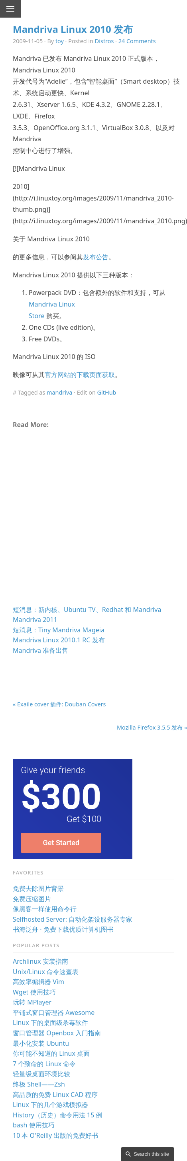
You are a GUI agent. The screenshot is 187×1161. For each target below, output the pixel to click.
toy (59, 41)
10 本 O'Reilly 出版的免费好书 (55, 1135)
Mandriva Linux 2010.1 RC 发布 (59, 640)
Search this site (151, 1154)
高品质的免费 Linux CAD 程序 (55, 1094)
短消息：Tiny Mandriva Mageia (58, 630)
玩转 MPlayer (32, 1002)
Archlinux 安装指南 (40, 961)
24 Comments (137, 41)
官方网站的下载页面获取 (80, 374)
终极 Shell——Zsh (39, 1084)
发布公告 (95, 257)
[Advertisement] (87, 520)
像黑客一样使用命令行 (45, 908)
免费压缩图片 (32, 898)
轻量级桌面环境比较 (41, 1073)
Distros (104, 41)
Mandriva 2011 (35, 619)
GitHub (106, 392)
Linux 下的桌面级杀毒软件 (50, 1022)
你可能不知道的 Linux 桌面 (51, 1053)
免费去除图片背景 (38, 888)
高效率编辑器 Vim (38, 981)
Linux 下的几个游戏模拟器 (50, 1104)
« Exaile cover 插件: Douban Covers (59, 704)
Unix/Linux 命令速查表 (46, 971)
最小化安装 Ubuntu (41, 1043)
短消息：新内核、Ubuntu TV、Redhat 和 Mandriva (87, 609)
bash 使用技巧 (34, 1125)
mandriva (59, 392)
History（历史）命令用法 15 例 (57, 1115)
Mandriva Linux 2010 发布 (73, 29)
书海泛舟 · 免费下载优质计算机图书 (63, 929)
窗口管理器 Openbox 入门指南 (57, 1033)
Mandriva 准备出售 (40, 650)
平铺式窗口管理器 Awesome (53, 1012)
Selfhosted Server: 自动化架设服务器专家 (72, 919)
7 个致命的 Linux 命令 (44, 1063)
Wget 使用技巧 (34, 992)
